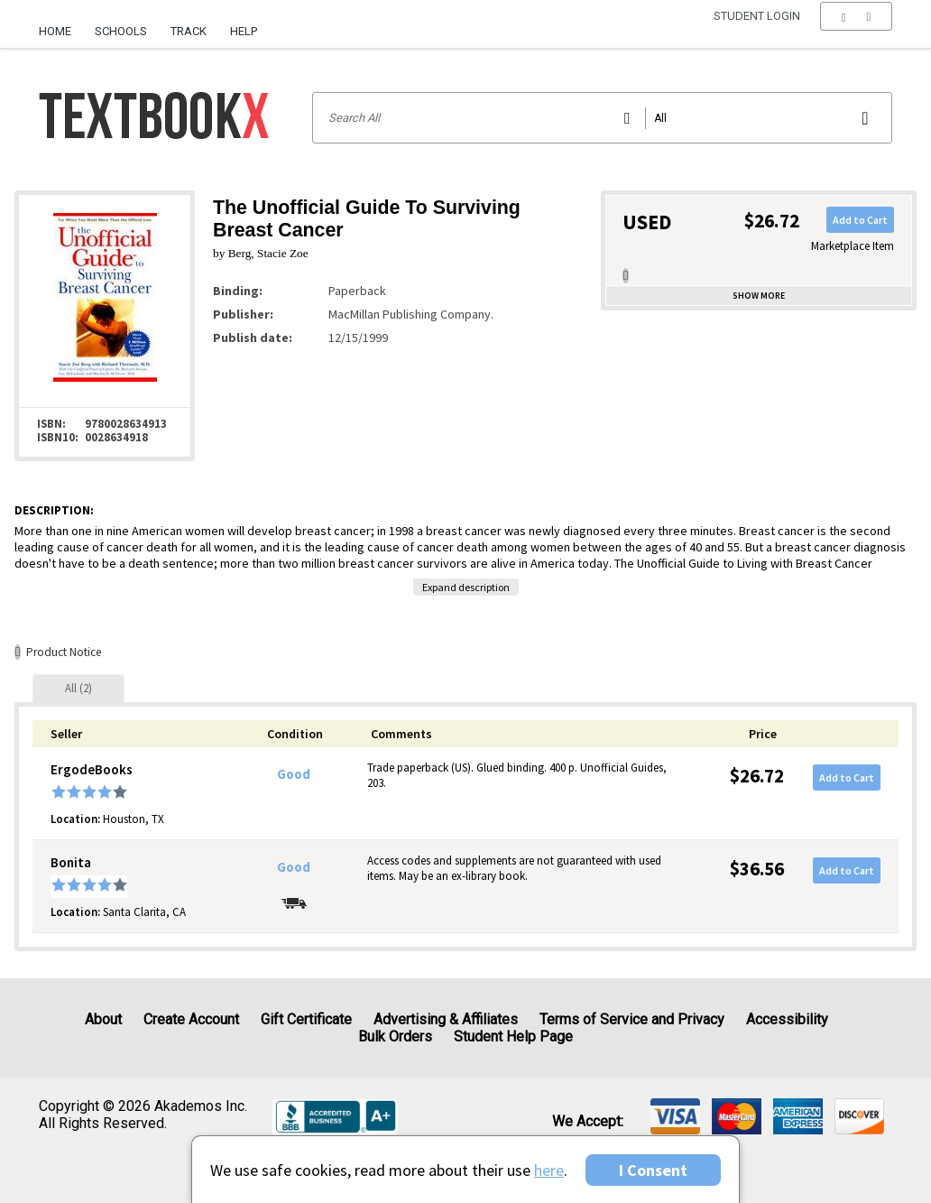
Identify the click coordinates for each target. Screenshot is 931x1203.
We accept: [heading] (587, 1122)
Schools (121, 31)
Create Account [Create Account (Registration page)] (191, 1019)
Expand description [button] (466, 587)
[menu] (855, 31)
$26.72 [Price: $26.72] (757, 775)
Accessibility (787, 1019)
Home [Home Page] (55, 31)
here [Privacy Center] (549, 1170)
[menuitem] (61, 24)
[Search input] (602, 117)
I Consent (653, 1170)
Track (189, 31)
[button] (855, 31)
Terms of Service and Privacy (631, 1019)
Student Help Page (513, 1036)
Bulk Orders (395, 1036)
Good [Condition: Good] (293, 774)
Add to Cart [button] (860, 220)
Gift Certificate (306, 1019)
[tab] (78, 688)
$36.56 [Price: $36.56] (757, 868)
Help (243, 31)
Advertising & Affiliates (445, 1019)
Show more (759, 295)
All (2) (78, 688)
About (103, 1019)
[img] (675, 1116)
